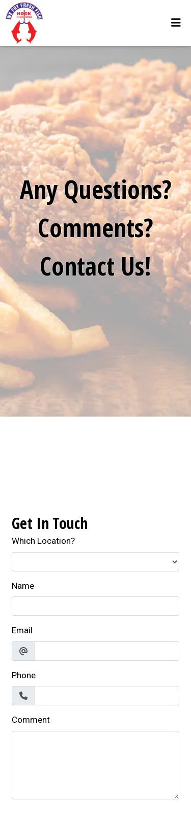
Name (23, 586)
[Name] (95, 606)
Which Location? (43, 541)
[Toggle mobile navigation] (176, 23)
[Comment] (95, 765)
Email (22, 630)
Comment (31, 720)
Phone (24, 675)
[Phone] (107, 695)
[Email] (107, 651)
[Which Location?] (95, 561)
